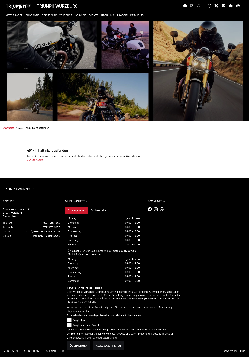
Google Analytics (81, 320)
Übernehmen (78, 346)
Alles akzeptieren (108, 346)
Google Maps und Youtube (87, 325)
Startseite (8, 127)
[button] (15, 15)
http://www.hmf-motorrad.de (42, 231)
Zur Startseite (35, 159)
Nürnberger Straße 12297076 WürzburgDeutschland (16, 212)
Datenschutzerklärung (84, 301)
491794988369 (51, 227)
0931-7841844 (51, 223)
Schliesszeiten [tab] (99, 210)
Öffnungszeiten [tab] (76, 210)
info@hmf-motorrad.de (46, 236)
